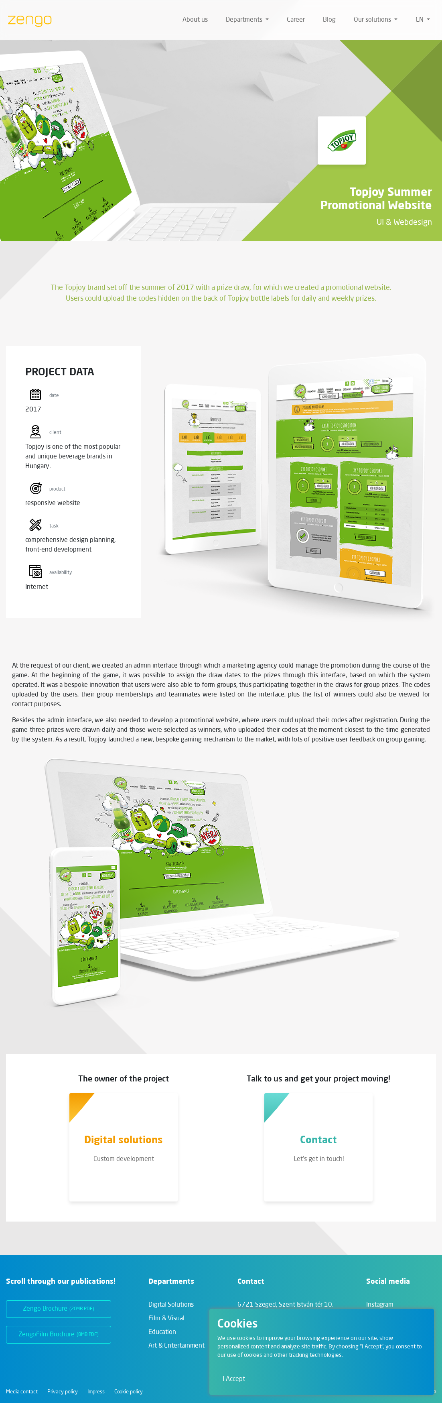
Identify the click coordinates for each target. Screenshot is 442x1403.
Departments (245, 20)
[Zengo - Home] (26, 20)
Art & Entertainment (176, 1346)
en (420, 20)
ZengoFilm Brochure (58, 1335)
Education (162, 1332)
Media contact (22, 1392)
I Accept (234, 1379)
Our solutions (373, 20)
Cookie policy (128, 1392)
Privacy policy (62, 1392)
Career (296, 20)
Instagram (379, 1305)
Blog (329, 20)
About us (195, 20)
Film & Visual (166, 1318)
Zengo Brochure (58, 1309)
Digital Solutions (171, 1305)
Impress (95, 1392)
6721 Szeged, (285, 1305)
